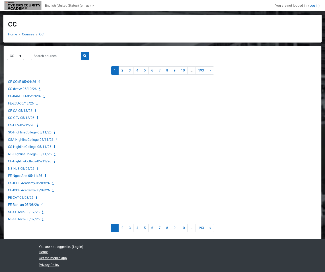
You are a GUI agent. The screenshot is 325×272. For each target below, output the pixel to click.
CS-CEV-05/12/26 (21, 125)
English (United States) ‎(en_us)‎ (68, 6)
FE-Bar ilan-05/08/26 (23, 205)
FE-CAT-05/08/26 (20, 198)
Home (12, 34)
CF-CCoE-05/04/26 (22, 82)
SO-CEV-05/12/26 (21, 118)
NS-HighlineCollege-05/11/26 (29, 154)
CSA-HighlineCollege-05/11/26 (30, 140)
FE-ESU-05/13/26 (21, 103)
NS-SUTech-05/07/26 (24, 219)
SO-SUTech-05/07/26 (23, 212)
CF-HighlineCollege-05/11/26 (29, 161)
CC (41, 34)
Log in (314, 6)
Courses (28, 34)
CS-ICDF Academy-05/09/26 (29, 183)
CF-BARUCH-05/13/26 (24, 96)
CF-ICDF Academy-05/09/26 (29, 190)
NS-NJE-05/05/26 (21, 169)
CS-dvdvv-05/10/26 (22, 89)
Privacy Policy (49, 265)
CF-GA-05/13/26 (20, 111)
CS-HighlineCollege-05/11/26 (29, 147)
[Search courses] (56, 56)
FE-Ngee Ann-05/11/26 (25, 176)
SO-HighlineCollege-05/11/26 (29, 132)
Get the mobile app (53, 258)
